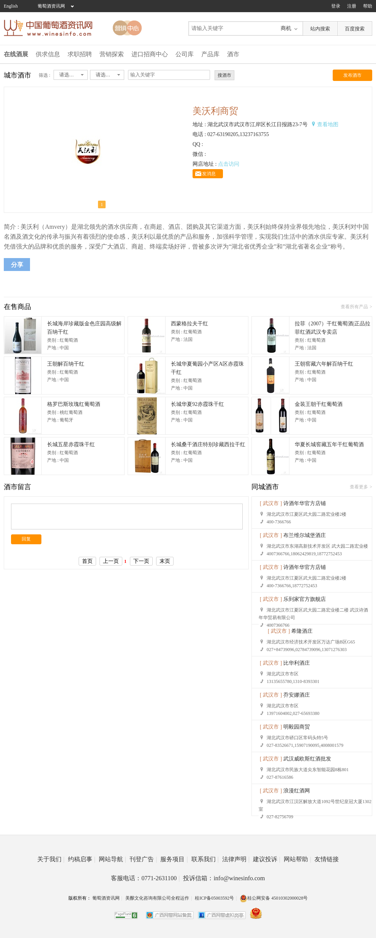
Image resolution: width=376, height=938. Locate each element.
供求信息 (48, 54)
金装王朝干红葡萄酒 (319, 404)
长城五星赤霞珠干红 (71, 444)
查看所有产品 (354, 306)
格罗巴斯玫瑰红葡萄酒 (73, 404)
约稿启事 (81, 859)
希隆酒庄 (302, 631)
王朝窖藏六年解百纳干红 (324, 364)
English (11, 6)
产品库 (210, 54)
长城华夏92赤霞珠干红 (197, 404)
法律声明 (236, 859)
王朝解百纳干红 (65, 364)
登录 (335, 6)
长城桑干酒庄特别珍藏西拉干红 (208, 444)
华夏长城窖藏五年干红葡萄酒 (329, 444)
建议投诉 (266, 859)
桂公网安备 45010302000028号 (274, 898)
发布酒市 (352, 75)
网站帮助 (297, 859)
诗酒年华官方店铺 (304, 503)
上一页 (111, 561)
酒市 (233, 54)
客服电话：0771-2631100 (145, 878)
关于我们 (51, 859)
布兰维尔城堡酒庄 (304, 535)
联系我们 (205, 859)
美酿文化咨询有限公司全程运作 (157, 898)
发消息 (209, 173)
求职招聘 (80, 54)
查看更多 (359, 487)
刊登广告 (143, 859)
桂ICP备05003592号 (214, 898)
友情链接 (326, 859)
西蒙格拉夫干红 (189, 323)
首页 (87, 561)
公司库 (184, 54)
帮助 (367, 6)
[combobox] (71, 75)
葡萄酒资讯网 (51, 6)
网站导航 (112, 859)
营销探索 (112, 54)
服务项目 (174, 859)
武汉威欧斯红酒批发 (307, 759)
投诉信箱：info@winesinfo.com (224, 878)
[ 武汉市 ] (271, 503)
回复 (26, 539)
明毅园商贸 (296, 727)
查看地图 (327, 124)
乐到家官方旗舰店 (304, 599)
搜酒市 (224, 75)
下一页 (141, 561)
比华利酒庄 (296, 663)
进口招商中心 (149, 54)
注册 (351, 6)
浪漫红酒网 (296, 791)
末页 (165, 561)
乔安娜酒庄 (296, 695)
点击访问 (228, 164)
